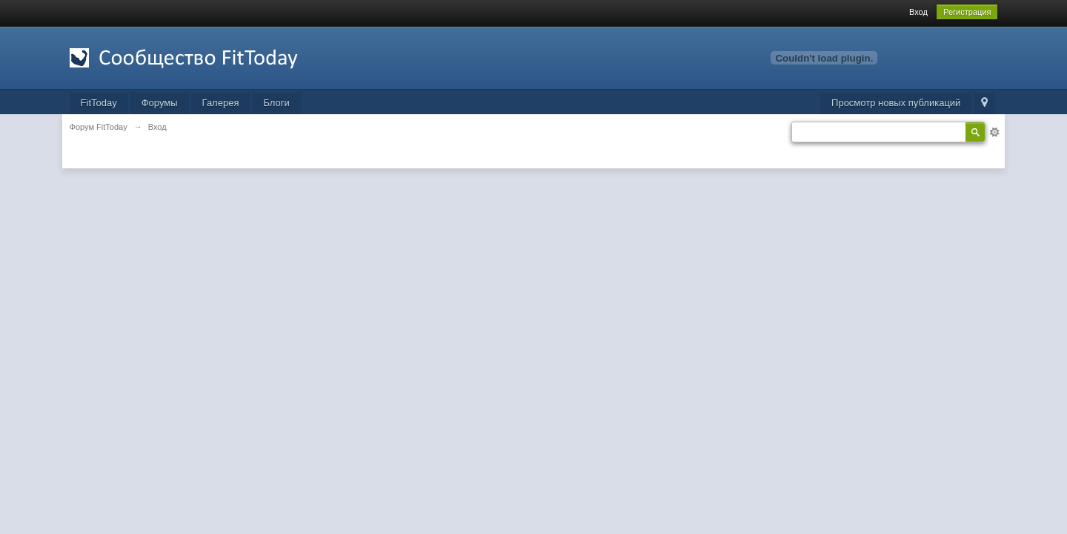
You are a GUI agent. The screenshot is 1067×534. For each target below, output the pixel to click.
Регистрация (967, 11)
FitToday (99, 102)
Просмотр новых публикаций (895, 102)
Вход (918, 11)
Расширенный (994, 132)
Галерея (220, 102)
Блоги (276, 102)
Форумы (160, 102)
